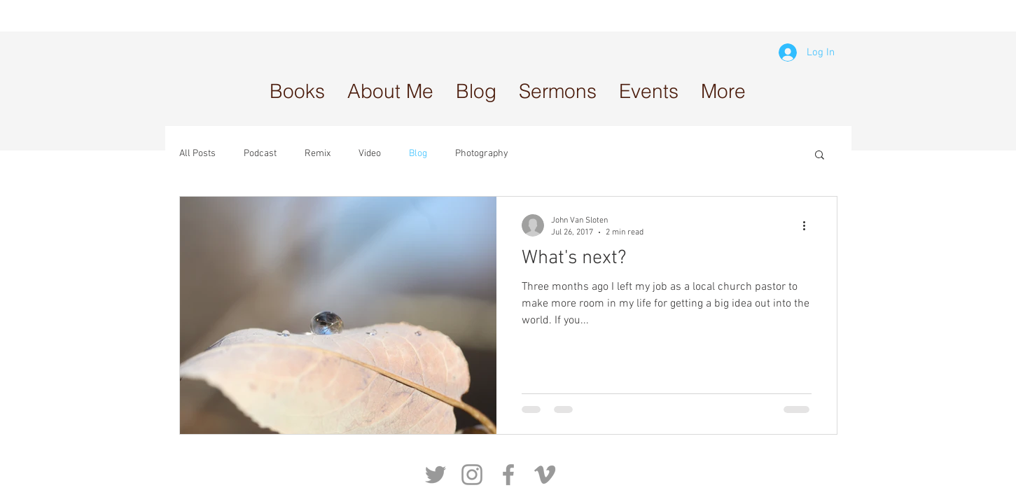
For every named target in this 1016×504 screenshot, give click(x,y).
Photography (481, 154)
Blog (418, 154)
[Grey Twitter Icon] (436, 475)
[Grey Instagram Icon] (472, 475)
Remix (317, 154)
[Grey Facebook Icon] (508, 475)
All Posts (197, 154)
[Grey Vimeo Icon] (545, 475)
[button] (558, 90)
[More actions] (809, 225)
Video (370, 154)
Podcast (260, 154)
